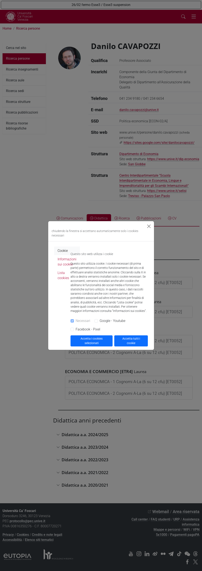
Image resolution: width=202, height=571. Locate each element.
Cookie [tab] (63, 251)
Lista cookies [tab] (63, 275)
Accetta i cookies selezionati (92, 341)
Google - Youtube (112, 321)
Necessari (83, 321)
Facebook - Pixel (88, 329)
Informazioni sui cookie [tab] (67, 261)
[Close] (148, 226)
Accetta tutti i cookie (131, 341)
